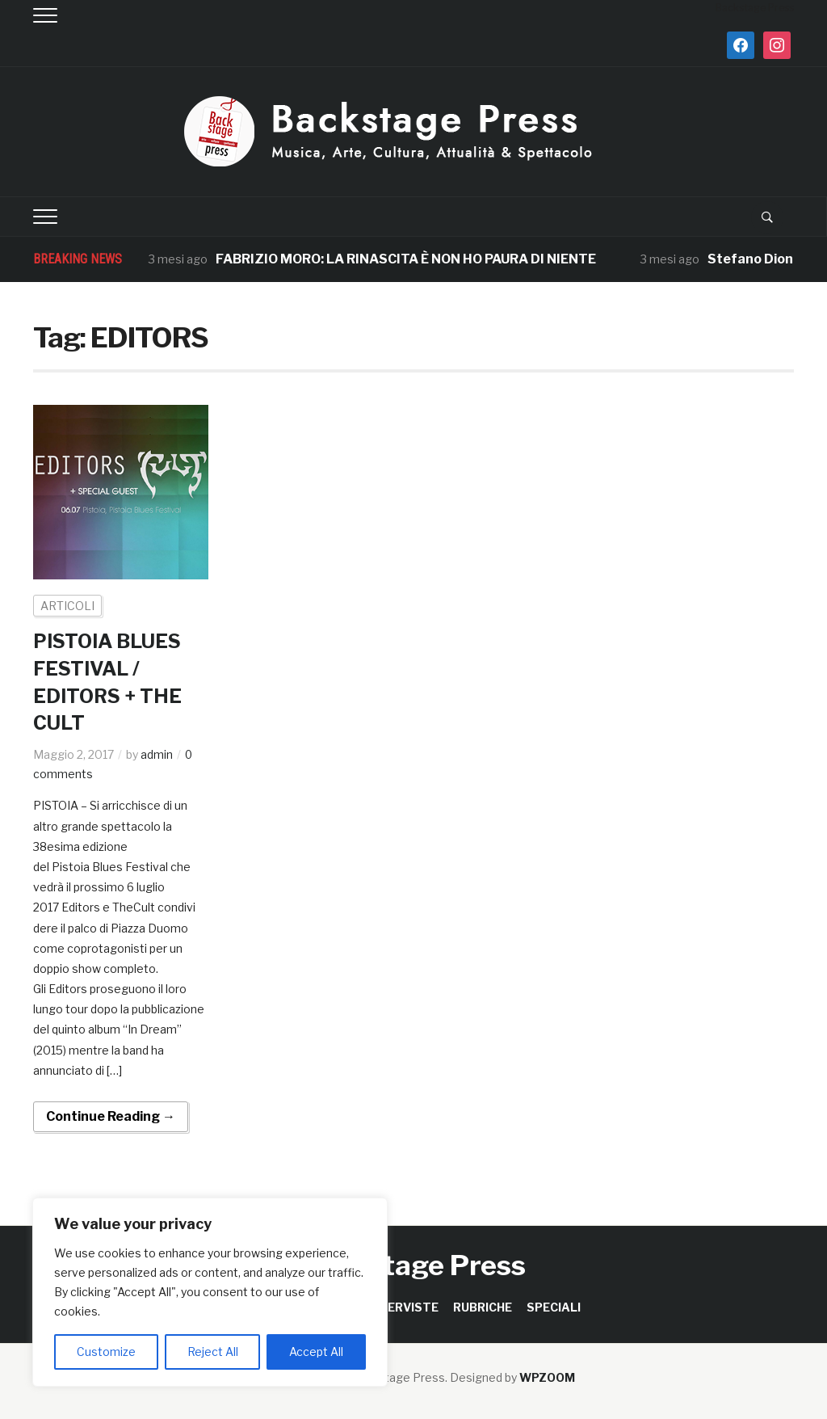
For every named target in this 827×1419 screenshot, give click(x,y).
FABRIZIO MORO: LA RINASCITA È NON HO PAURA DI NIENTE (406, 259)
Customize (106, 1351)
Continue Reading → (110, 1116)
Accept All (316, 1351)
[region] (210, 1292)
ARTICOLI (67, 606)
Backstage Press (414, 1265)
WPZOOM (547, 1377)
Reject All (212, 1351)
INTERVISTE (403, 1307)
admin (157, 754)
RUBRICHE (482, 1307)
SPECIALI (554, 1307)
